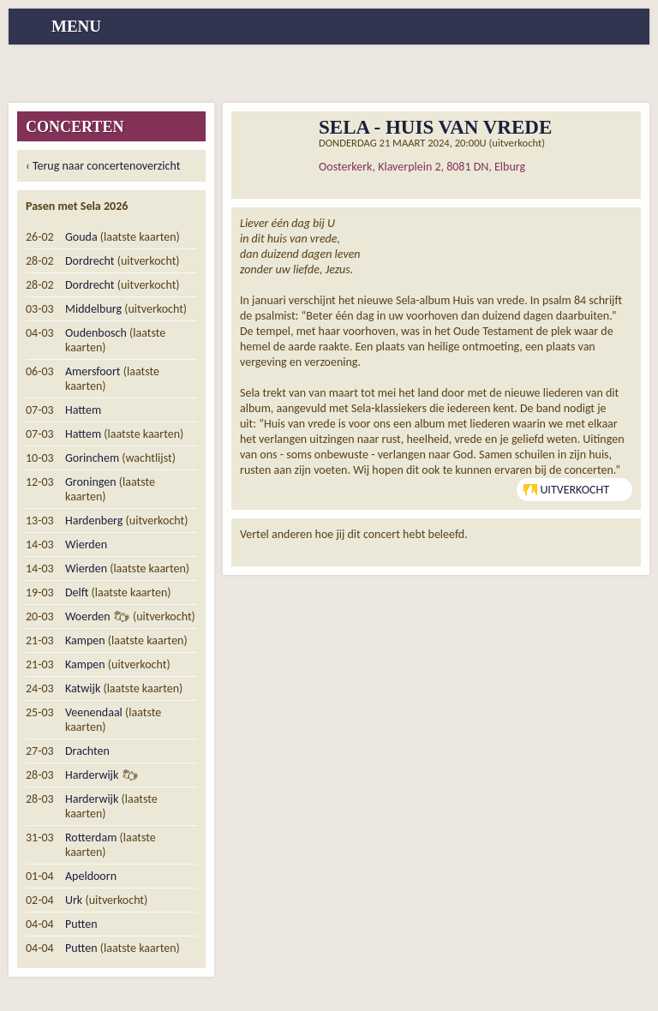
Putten (81, 924)
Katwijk (82, 688)
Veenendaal (94, 712)
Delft (76, 592)
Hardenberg (94, 520)
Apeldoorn (91, 876)
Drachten (87, 751)
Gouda (81, 237)
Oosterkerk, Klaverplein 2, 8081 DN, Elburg (422, 166)
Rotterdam (91, 837)
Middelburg (93, 309)
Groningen (91, 482)
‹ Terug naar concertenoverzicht (103, 166)
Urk (73, 900)
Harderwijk (91, 775)
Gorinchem (92, 458)
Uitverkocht (566, 490)
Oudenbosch (96, 333)
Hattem (83, 410)
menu (76, 26)
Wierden (86, 544)
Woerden (88, 616)
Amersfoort (93, 371)
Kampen (85, 640)
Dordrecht (90, 261)
